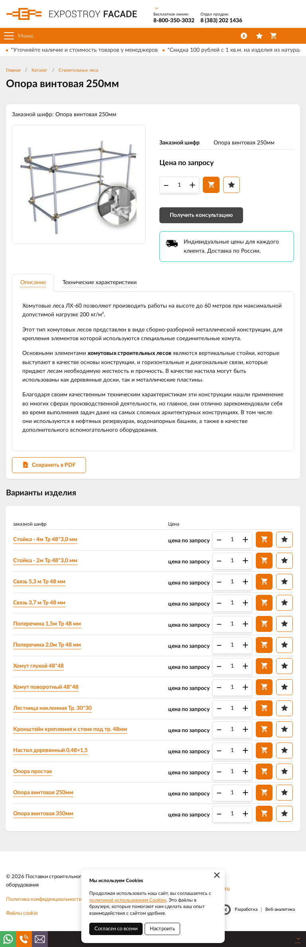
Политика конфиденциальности (44, 900)
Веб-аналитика (280, 910)
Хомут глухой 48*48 (39, 667)
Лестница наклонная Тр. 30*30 (53, 709)
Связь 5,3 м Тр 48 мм (40, 583)
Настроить (162, 928)
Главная (13, 70)
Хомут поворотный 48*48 (46, 688)
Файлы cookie (22, 914)
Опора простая (33, 773)
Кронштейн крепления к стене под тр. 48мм (71, 730)
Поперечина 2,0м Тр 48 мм (47, 646)
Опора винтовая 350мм (44, 815)
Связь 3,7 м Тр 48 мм (40, 604)
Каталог (39, 70)
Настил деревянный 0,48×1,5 (51, 751)
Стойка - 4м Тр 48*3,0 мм (46, 541)
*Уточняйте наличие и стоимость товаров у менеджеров (84, 50)
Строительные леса (78, 70)
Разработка (246, 910)
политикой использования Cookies (127, 900)
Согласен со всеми (115, 928)
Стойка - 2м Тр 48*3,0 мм (46, 562)
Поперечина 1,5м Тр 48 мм (47, 625)
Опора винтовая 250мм (44, 794)
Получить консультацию (201, 215)
